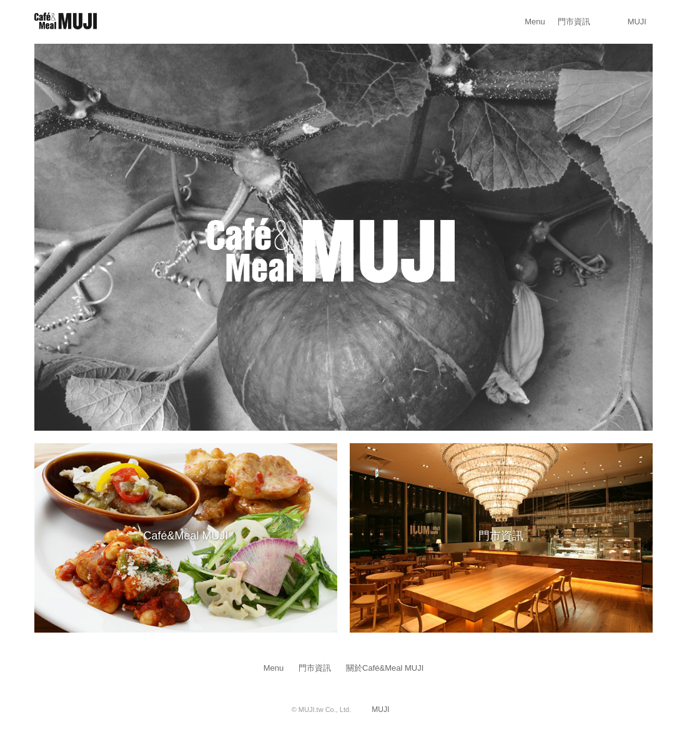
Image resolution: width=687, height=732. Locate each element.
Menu (535, 22)
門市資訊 (574, 22)
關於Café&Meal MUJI (384, 668)
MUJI (637, 22)
